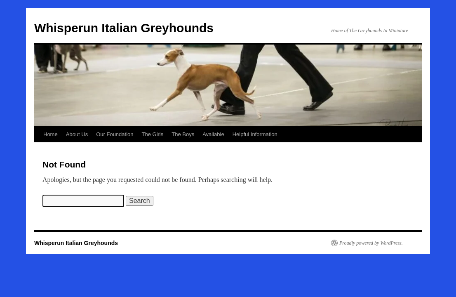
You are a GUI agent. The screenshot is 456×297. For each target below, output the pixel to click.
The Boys (183, 134)
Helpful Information (255, 134)
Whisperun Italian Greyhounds (124, 28)
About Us (77, 134)
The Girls (153, 134)
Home (50, 134)
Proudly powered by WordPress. (371, 243)
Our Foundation (114, 134)
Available (213, 134)
